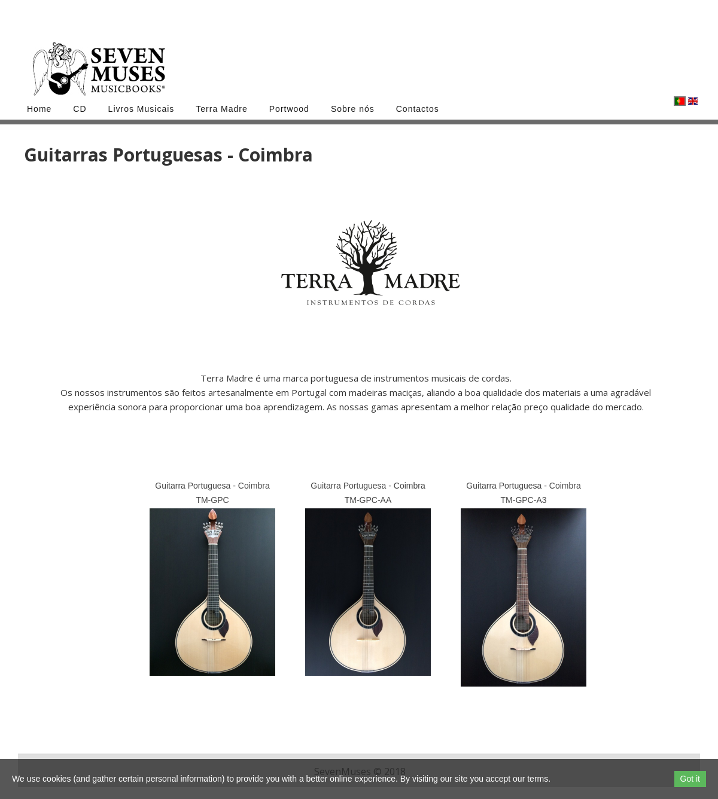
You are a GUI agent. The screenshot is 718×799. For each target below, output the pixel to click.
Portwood (289, 109)
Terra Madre (221, 109)
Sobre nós (353, 109)
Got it (690, 778)
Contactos (417, 109)
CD (79, 109)
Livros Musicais (141, 109)
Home (39, 109)
